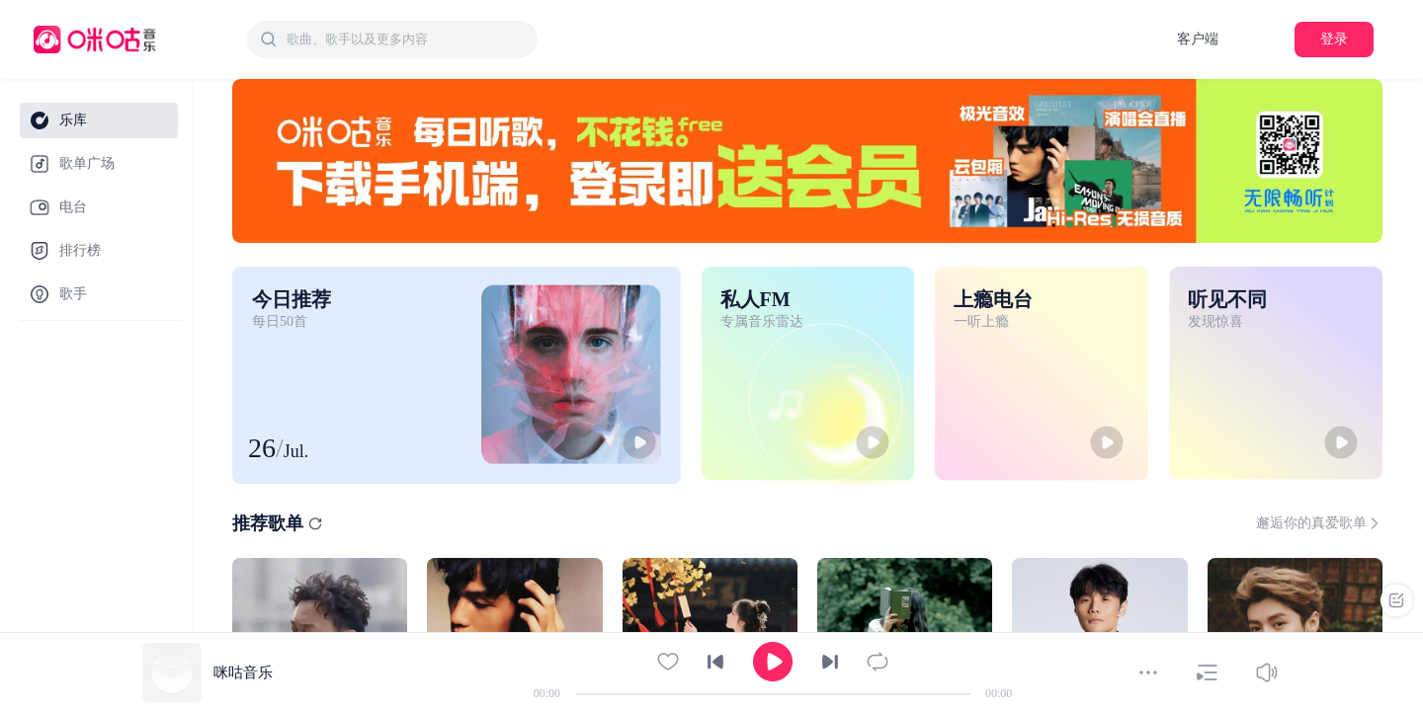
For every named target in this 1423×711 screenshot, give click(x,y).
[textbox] (406, 39)
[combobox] (392, 39)
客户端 (1197, 39)
